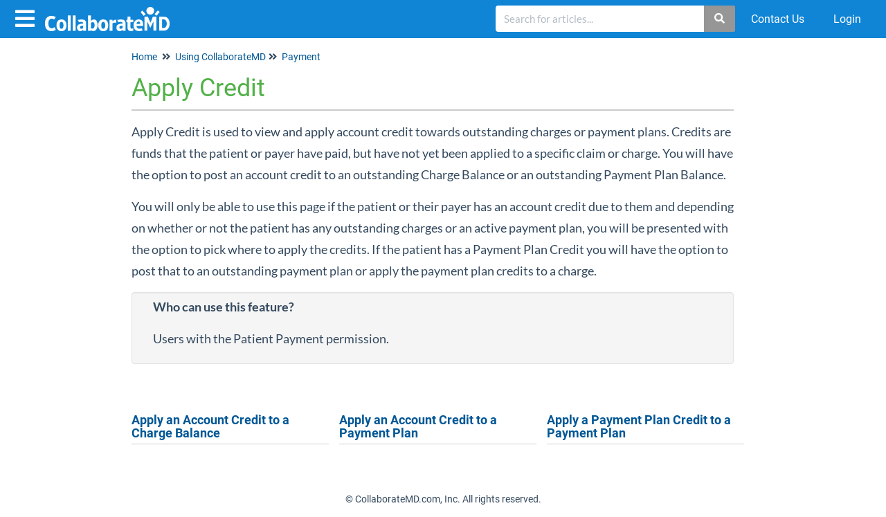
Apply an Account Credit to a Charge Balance (210, 426)
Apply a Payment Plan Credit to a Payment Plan (639, 426)
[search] (600, 18)
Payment (301, 56)
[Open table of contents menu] (27, 17)
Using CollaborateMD (220, 56)
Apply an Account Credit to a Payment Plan (418, 426)
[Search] (720, 18)
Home (144, 56)
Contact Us (777, 19)
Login (847, 19)
